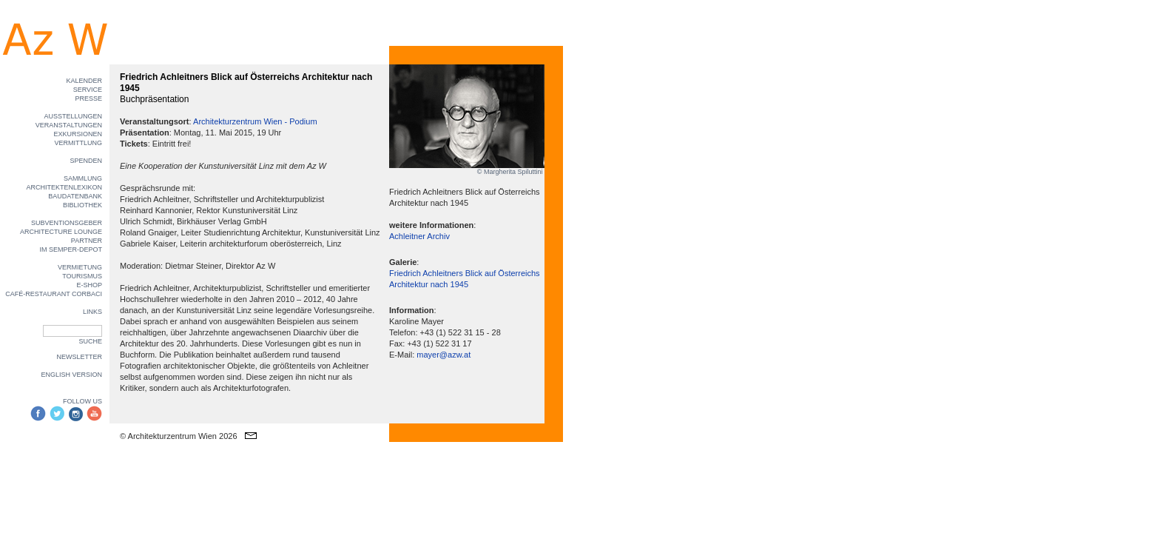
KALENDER (84, 80)
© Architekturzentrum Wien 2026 (178, 436)
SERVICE (87, 89)
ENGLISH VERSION (71, 374)
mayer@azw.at (444, 354)
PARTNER (86, 240)
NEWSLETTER (79, 357)
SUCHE (90, 341)
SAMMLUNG (83, 178)
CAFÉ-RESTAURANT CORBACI (53, 294)
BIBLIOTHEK (82, 205)
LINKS (92, 311)
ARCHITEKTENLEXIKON (64, 187)
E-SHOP (89, 285)
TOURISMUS (82, 276)
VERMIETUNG (80, 267)
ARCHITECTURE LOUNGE (61, 231)
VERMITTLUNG (78, 143)
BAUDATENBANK (75, 196)
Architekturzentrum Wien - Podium (255, 121)
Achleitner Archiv (419, 236)
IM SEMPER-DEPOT (70, 249)
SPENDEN (86, 160)
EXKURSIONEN (77, 134)
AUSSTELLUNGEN (73, 116)
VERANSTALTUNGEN (69, 125)
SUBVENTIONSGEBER (66, 223)
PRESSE (88, 98)
